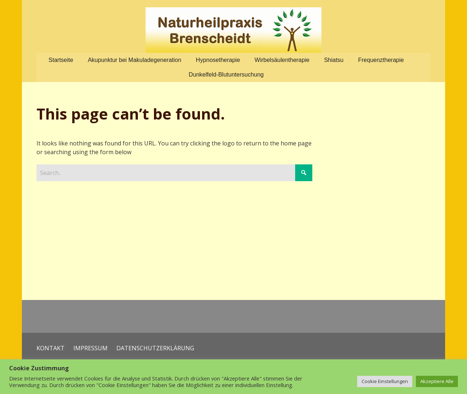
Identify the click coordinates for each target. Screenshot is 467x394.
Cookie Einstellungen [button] (385, 381)
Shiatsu (333, 60)
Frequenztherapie (381, 60)
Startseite (61, 60)
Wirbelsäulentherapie (282, 60)
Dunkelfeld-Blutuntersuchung (226, 74)
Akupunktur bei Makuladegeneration (134, 60)
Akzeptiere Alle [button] (437, 381)
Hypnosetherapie (218, 60)
